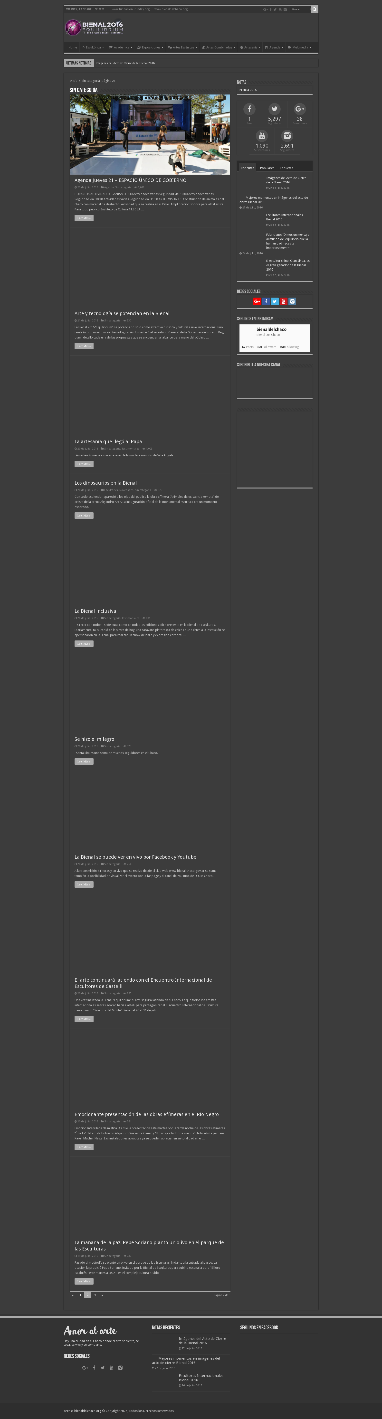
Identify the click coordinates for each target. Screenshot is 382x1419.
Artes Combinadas (217, 47)
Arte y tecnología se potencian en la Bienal (122, 314)
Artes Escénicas (181, 47)
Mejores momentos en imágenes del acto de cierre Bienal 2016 (186, 1360)
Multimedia (298, 47)
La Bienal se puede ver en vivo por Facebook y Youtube (135, 857)
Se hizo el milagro (94, 739)
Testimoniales (130, 449)
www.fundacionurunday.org (131, 9)
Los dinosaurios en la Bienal (106, 483)
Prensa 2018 (248, 90)
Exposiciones (148, 47)
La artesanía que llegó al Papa (108, 442)
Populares (267, 168)
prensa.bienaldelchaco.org (82, 1411)
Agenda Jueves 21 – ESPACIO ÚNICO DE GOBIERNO (130, 180)
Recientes (247, 168)
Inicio (73, 81)
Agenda (272, 47)
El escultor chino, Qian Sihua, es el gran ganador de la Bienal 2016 (288, 265)
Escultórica (91, 47)
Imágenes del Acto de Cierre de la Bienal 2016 (125, 63)
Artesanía (249, 47)
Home (73, 47)
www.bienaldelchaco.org (171, 9)
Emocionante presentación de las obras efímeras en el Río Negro (147, 1115)
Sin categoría (123, 187)
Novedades (126, 490)
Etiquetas (286, 168)
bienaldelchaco (271, 329)
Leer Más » (84, 218)
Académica (119, 47)
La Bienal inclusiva (95, 611)
